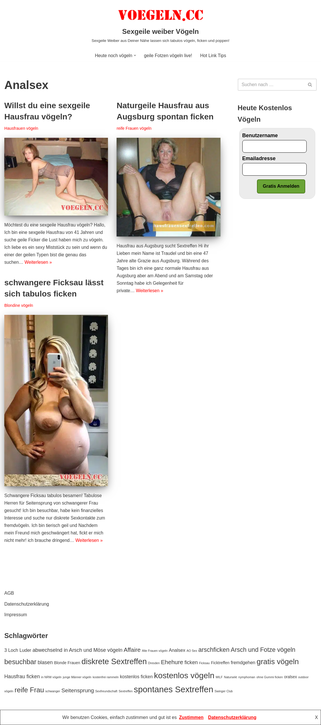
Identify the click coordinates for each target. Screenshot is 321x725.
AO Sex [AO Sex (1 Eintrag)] (192, 650)
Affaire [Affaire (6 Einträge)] (132, 649)
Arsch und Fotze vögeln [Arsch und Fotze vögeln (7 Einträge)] (263, 649)
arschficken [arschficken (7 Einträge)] (213, 649)
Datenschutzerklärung (26, 604)
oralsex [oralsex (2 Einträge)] (290, 676)
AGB (9, 593)
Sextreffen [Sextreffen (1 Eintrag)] (125, 691)
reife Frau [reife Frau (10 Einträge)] (29, 690)
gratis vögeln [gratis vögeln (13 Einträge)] (278, 662)
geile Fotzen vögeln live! (168, 55)
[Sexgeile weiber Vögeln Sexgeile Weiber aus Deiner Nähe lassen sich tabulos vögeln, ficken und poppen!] (160, 24)
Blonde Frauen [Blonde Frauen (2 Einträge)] (67, 663)
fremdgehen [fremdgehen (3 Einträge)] (243, 662)
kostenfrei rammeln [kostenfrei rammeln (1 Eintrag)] (106, 677)
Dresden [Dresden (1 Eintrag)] (154, 663)
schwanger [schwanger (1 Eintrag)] (52, 691)
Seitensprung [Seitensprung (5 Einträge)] (77, 690)
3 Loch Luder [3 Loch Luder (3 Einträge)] (17, 650)
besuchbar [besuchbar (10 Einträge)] (20, 662)
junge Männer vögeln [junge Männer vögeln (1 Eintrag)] (77, 677)
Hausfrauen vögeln (21, 129)
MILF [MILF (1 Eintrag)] (219, 677)
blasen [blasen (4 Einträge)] (45, 663)
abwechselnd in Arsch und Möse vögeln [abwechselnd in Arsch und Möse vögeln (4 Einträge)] (77, 650)
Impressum (15, 614)
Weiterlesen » (39, 264)
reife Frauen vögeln (134, 129)
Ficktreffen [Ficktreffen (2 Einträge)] (220, 663)
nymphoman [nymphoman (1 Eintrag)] (246, 677)
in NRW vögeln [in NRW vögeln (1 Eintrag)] (51, 677)
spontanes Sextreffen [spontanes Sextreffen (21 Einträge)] (173, 689)
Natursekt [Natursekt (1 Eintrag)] (230, 677)
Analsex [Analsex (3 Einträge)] (177, 650)
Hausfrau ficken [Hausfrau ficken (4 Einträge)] (22, 676)
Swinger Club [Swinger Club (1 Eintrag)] (223, 691)
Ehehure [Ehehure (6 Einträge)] (172, 662)
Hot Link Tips (214, 55)
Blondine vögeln (19, 306)
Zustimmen (191, 717)
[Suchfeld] (271, 85)
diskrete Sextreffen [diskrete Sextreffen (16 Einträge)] (114, 661)
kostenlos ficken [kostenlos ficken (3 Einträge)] (136, 676)
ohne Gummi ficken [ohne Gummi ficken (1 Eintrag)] (269, 677)
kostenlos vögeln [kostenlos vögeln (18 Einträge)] (184, 675)
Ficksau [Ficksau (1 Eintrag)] (204, 663)
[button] (134, 55)
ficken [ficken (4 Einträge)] (191, 663)
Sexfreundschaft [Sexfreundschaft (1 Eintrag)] (106, 691)
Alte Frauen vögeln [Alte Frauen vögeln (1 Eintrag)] (154, 650)
